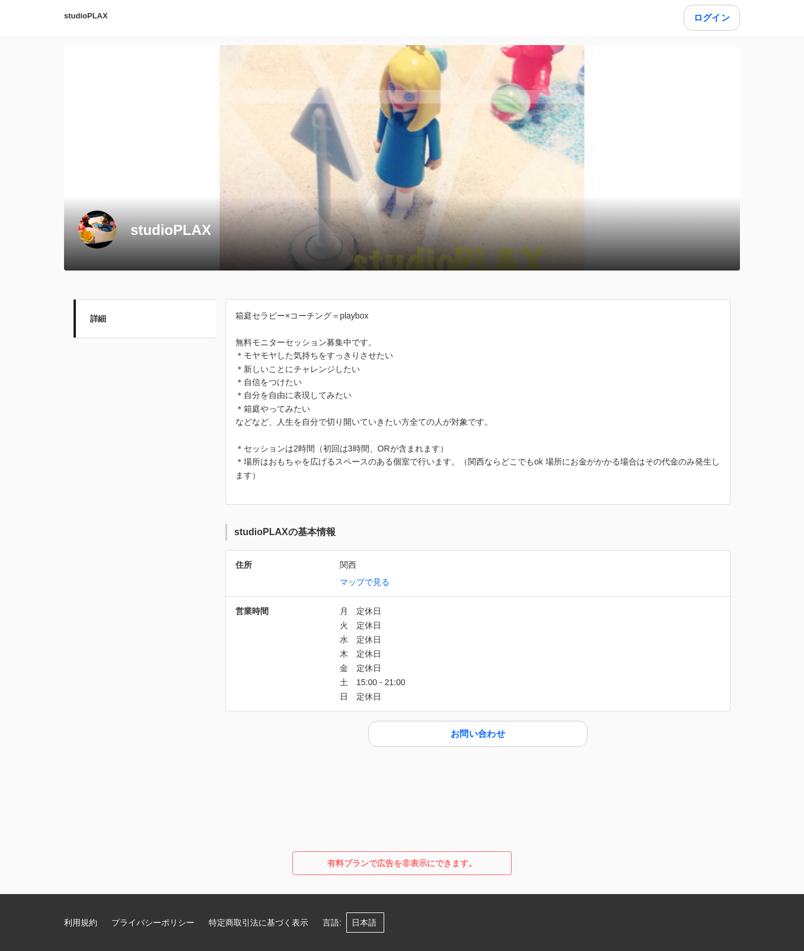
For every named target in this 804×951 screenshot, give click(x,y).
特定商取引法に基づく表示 (258, 922)
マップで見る (365, 582)
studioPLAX (86, 15)
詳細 (98, 318)
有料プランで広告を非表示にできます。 (402, 863)
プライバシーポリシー (152, 922)
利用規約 (80, 922)
